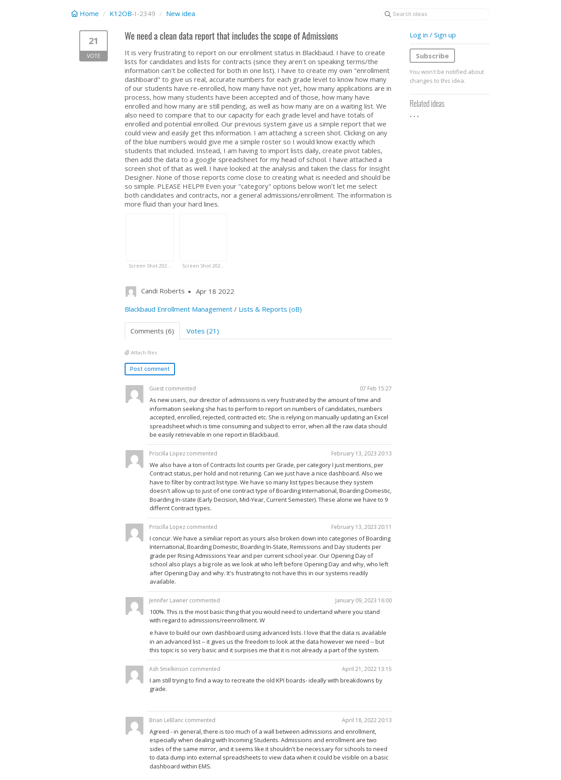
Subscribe (432, 55)
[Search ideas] (435, 14)
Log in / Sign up (433, 34)
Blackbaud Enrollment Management (178, 309)
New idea (180, 13)
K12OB (121, 13)
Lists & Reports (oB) (270, 309)
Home (86, 13)
